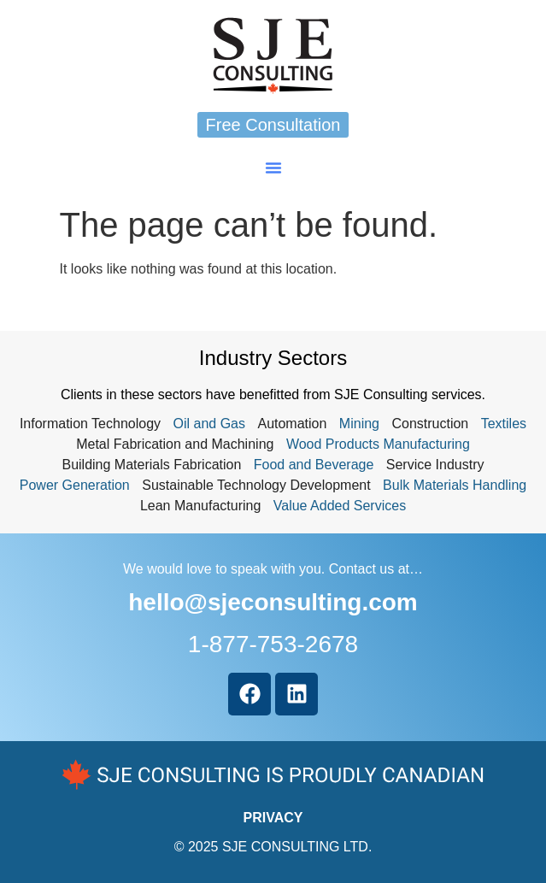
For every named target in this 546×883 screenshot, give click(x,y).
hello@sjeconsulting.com (272, 602)
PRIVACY (273, 817)
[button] (273, 167)
